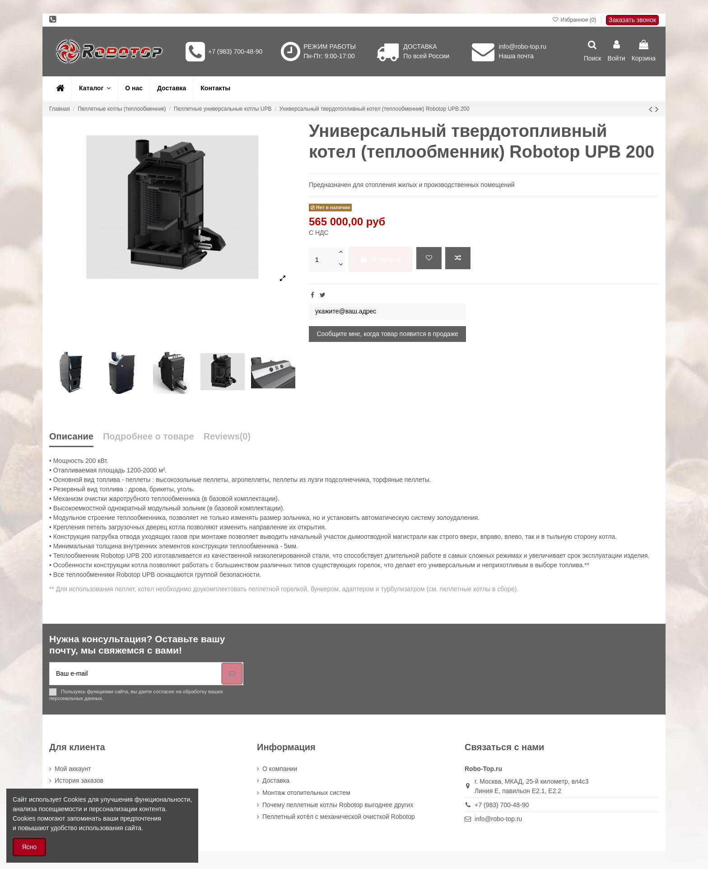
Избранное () (575, 20)
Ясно (29, 846)
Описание (71, 436)
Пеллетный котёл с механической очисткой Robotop (338, 816)
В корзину (380, 259)
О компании (279, 768)
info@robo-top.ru (522, 46)
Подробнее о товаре (148, 436)
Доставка (275, 780)
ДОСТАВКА (420, 46)
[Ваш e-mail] (135, 674)
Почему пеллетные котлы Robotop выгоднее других (337, 804)
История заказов (79, 780)
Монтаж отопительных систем (306, 792)
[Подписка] (232, 674)
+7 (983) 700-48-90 (235, 51)
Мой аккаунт (73, 768)
